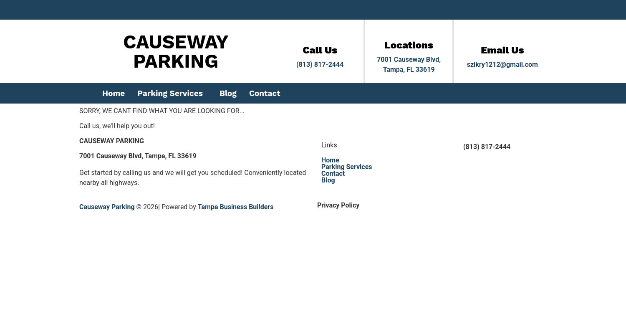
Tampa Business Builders (236, 207)
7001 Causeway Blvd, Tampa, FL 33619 (138, 156)
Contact (264, 93)
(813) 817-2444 (319, 64)
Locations (408, 45)
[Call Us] (320, 38)
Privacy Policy (338, 205)
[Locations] (409, 33)
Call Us (320, 50)
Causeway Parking (107, 207)
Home (113, 93)
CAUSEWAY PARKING (175, 51)
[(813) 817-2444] (446, 152)
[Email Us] (502, 38)
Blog (228, 93)
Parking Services (170, 93)
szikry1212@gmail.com (502, 64)
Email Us (502, 50)
